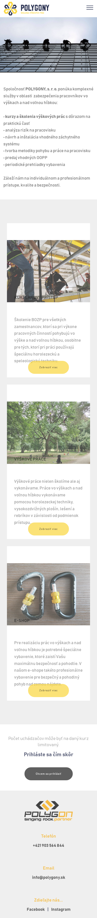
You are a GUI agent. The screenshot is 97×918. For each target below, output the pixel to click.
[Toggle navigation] (89, 7)
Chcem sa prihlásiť (49, 777)
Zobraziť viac (48, 371)
